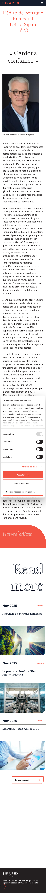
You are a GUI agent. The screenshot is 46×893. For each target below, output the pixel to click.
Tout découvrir (22, 780)
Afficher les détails (30, 467)
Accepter (21, 475)
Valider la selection (20, 483)
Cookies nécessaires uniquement (20, 492)
